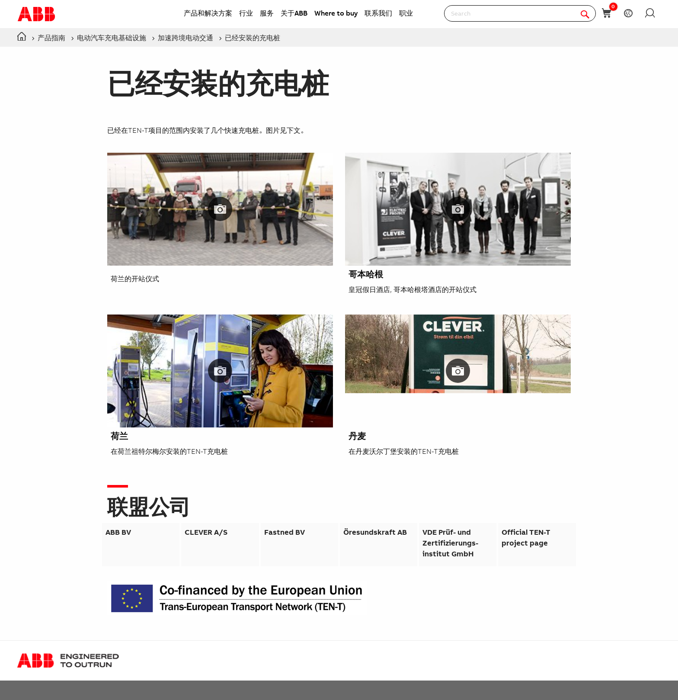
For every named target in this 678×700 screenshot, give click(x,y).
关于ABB (294, 13)
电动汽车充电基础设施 (111, 37)
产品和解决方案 (208, 13)
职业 (406, 13)
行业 (246, 13)
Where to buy (336, 13)
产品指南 (51, 37)
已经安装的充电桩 (252, 37)
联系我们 (378, 13)
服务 (267, 13)
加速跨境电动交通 (185, 37)
